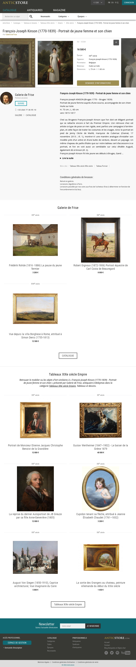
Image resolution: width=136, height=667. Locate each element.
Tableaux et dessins (30, 23)
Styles (49, 644)
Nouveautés (45, 16)
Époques (50, 647)
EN (112, 2)
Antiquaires (76, 641)
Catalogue (16, 23)
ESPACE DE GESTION (17, 642)
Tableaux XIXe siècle (47, 23)
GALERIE (18, 115)
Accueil (107, 642)
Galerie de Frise (24, 95)
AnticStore (6, 23)
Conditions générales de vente (88, 662)
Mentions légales (43, 662)
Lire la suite (67, 158)
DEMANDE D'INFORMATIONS (98, 83)
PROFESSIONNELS (79, 638)
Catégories (51, 641)
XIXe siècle (70, 23)
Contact (107, 645)
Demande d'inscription (13, 647)
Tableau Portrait (102, 166)
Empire (60, 23)
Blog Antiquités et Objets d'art (115, 648)
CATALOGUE (9, 10)
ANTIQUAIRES (34, 10)
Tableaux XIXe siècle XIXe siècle (81, 166)
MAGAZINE (59, 10)
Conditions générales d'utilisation (63, 662)
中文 (117, 2)
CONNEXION (129, 2)
